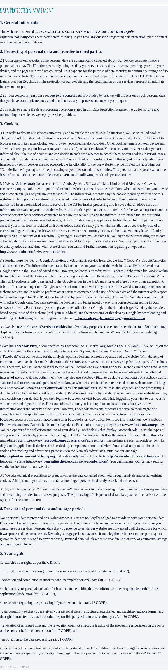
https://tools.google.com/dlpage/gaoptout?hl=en (110, 318)
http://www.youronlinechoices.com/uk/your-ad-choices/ (67, 461)
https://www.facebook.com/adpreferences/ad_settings (64, 440)
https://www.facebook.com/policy (139, 425)
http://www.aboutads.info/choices (132, 456)
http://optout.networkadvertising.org (28, 456)
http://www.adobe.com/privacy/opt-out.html (33, 252)
